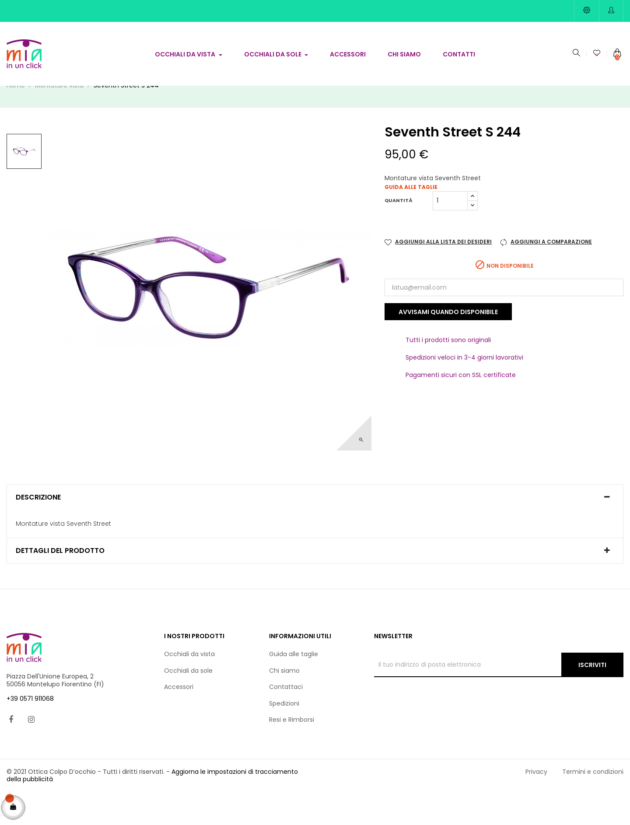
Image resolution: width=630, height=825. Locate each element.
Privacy (536, 803)
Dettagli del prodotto (60, 583)
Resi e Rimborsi (291, 752)
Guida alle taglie (411, 219)
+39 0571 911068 (30, 731)
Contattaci (286, 719)
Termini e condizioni (592, 803)
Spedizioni (284, 735)
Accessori (178, 719)
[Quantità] (450, 232)
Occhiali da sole (188, 702)
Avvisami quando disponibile (448, 343)
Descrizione (38, 529)
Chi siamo (284, 702)
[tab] (315, 529)
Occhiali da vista (189, 686)
